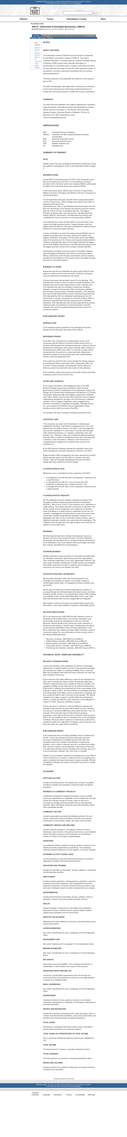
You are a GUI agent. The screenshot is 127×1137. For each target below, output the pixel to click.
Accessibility (80, 1095)
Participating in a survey (77, 19)
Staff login (91, 1095)
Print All (50, 38)
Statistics (23, 19)
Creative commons (35, 1094)
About (103, 19)
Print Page (42, 38)
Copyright (46, 1095)
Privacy (69, 1095)
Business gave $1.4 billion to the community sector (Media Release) (38, 60)
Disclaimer (58, 1095)
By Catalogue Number (37, 23)
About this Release (37, 49)
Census (50, 19)
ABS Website (77, 3)
